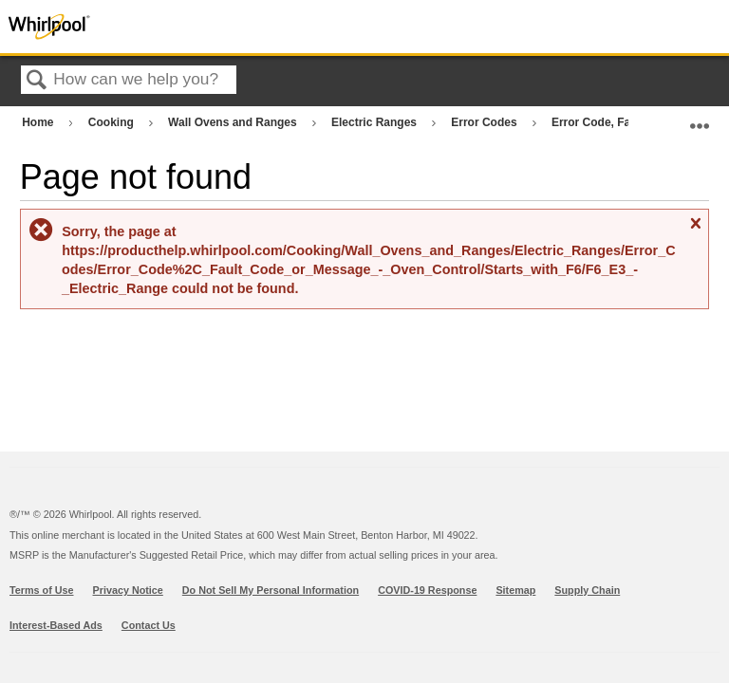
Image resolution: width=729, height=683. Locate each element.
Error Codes (485, 122)
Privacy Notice (128, 590)
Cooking (112, 122)
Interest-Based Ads (56, 625)
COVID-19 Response (427, 590)
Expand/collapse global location (699, 118)
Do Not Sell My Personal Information (270, 590)
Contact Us (149, 625)
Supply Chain (587, 590)
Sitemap (515, 590)
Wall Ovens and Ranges (234, 122)
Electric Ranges (375, 122)
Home (39, 122)
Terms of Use (41, 590)
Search (37, 81)
